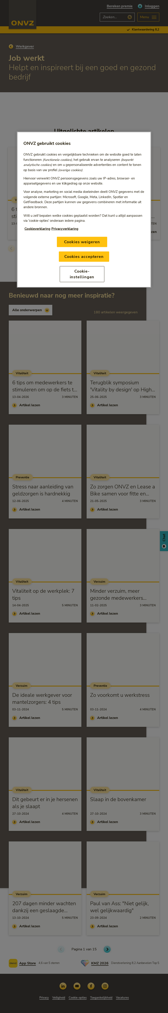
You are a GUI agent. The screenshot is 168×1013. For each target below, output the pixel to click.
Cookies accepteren (84, 256)
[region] (84, 209)
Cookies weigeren (82, 241)
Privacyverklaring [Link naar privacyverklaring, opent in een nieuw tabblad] (64, 229)
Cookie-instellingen (82, 274)
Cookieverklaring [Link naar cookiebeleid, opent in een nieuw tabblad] (37, 229)
